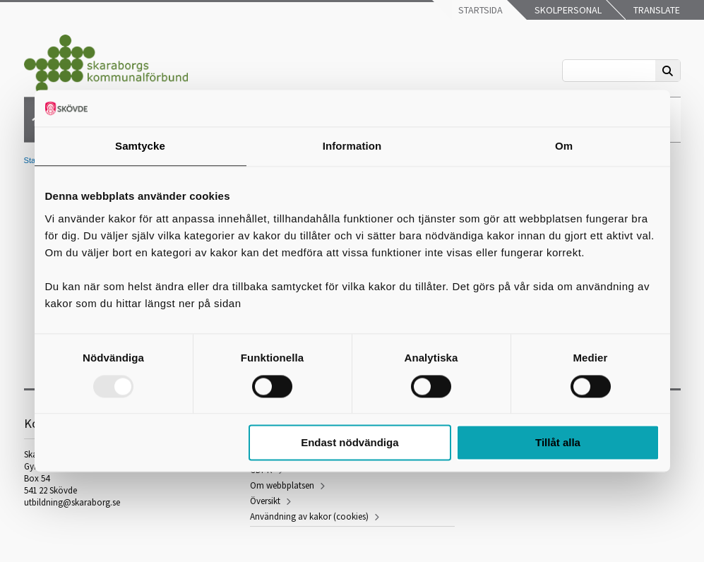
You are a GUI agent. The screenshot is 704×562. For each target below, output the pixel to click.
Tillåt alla (557, 443)
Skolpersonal (567, 10)
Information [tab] (352, 146)
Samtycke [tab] (140, 146)
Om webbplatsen (282, 485)
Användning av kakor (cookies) (309, 516)
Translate (655, 10)
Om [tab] (564, 146)
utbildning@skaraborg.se (72, 502)
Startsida (479, 10)
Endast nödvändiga (349, 443)
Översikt (265, 501)
